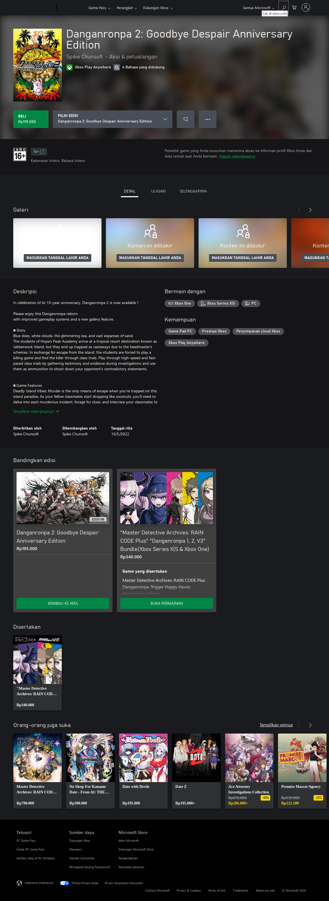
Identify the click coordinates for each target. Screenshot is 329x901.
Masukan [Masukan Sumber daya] (75, 849)
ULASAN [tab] (158, 191)
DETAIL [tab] (129, 191)
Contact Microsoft (157, 890)
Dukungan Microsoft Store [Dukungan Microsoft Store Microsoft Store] (136, 849)
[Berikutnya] (310, 210)
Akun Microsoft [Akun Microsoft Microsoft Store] (129, 840)
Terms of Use (216, 890)
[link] (37, 672)
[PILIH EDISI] (112, 119)
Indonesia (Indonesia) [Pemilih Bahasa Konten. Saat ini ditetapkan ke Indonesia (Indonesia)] (39, 882)
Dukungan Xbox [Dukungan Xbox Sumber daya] (79, 840)
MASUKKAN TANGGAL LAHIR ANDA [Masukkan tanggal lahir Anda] (57, 258)
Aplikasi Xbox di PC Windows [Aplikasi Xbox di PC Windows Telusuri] (36, 858)
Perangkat (125, 7)
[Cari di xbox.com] (283, 7)
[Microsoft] (35, 7)
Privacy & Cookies (189, 890)
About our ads (265, 890)
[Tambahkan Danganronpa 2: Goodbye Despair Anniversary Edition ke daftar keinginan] (185, 119)
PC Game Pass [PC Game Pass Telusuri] (26, 840)
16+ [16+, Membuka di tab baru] (39, 152)
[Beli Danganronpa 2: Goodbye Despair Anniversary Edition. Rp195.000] (31, 119)
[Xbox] (71, 7)
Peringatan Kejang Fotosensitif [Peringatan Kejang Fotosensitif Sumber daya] (89, 867)
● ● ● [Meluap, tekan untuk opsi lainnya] (207, 119)
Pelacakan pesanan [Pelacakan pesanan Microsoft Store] (131, 867)
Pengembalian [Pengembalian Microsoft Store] (128, 858)
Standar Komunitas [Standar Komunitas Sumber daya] (82, 858)
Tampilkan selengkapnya (36, 411)
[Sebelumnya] (299, 210)
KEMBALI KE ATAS (63, 603)
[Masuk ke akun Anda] (305, 7)
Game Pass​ (97, 7)
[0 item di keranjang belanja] (294, 7)
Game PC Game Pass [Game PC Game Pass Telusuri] (31, 849)
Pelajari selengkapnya (237, 156)
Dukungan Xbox (155, 7)
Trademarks (240, 890)
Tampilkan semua (276, 724)
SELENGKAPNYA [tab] (193, 191)
